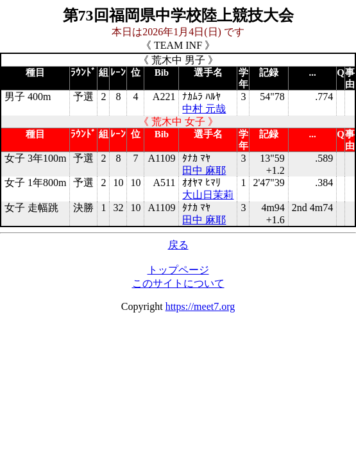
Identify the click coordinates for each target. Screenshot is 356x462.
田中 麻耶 (204, 170)
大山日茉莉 (207, 194)
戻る (178, 244)
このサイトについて (178, 283)
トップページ (178, 269)
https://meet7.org (200, 306)
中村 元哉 (204, 108)
